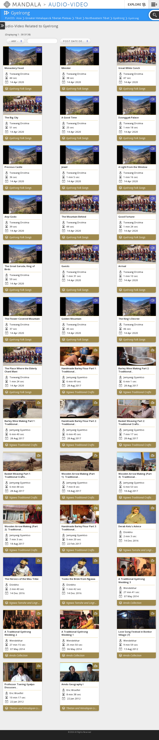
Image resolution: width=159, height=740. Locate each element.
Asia (19, 18)
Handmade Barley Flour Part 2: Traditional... (79, 422)
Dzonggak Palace (128, 117)
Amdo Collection (132, 603)
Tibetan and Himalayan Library (24, 708)
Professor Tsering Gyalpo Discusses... (20, 686)
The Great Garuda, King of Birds (20, 268)
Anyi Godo (11, 216)
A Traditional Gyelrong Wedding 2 (18, 633)
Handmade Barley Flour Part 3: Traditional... (79, 528)
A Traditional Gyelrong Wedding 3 (131, 580)
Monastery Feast (14, 68)
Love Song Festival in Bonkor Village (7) (135, 633)
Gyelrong (118, 18)
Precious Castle (13, 166)
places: (10, 18)
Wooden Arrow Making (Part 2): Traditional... (21, 528)
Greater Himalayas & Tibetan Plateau (48, 18)
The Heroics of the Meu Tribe (22, 578)
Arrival (122, 266)
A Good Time (69, 117)
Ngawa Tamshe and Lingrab (138, 550)
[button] (153, 4)
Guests (65, 266)
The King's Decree (129, 318)
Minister (66, 68)
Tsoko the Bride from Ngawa (78, 578)
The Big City (11, 117)
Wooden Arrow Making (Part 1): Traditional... (78, 475)
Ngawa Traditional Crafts (80, 392)
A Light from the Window (132, 166)
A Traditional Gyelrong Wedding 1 (74, 633)
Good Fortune (126, 216)
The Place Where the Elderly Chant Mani (21, 370)
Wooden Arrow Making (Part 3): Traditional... (135, 475)
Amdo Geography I (72, 684)
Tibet (78, 18)
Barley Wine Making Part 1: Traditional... (20, 422)
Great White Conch (129, 68)
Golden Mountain (71, 318)
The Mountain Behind (73, 216)
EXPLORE (137, 5)
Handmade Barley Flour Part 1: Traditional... (79, 370)
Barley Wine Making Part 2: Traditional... (133, 370)
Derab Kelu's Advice (129, 526)
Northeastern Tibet (97, 18)
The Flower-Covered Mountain (22, 318)
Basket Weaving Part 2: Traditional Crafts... (131, 422)
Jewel (64, 166)
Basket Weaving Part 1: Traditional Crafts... (18, 475)
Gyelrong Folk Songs (20, 88)
